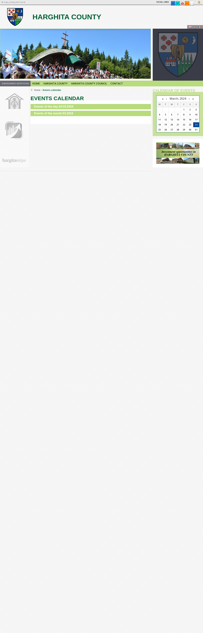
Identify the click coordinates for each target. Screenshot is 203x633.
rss (187, 3)
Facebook (173, 3)
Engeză (190, 27)
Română (199, 27)
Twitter (177, 3)
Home (36, 83)
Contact (191, 3)
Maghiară (195, 27)
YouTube (182, 3)
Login (199, 2)
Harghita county (53, 17)
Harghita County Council (89, 83)
